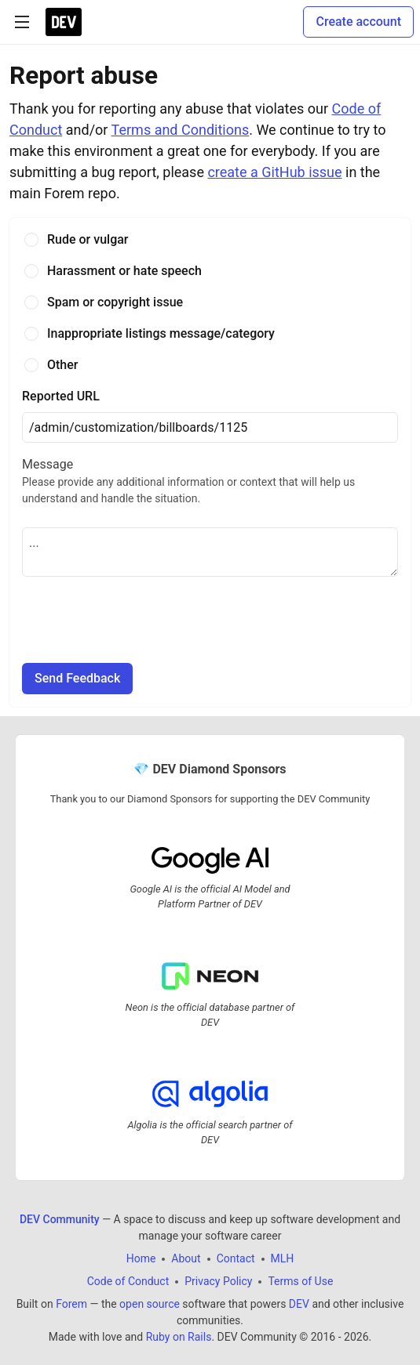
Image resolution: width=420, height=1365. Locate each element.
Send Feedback (77, 678)
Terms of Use (300, 1282)
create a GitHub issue (274, 172)
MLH (282, 1259)
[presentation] (141, 619)
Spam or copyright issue (115, 302)
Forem (71, 1304)
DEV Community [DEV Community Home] (60, 1220)
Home (141, 1259)
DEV (299, 1304)
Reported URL (61, 396)
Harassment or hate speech (124, 270)
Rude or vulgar (88, 239)
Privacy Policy (218, 1282)
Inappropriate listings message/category (161, 333)
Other (62, 364)
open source (149, 1304)
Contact (236, 1259)
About (185, 1259)
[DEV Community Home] (63, 22)
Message (210, 482)
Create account (358, 21)
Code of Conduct (128, 1282)
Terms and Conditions (180, 129)
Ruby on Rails (179, 1337)
